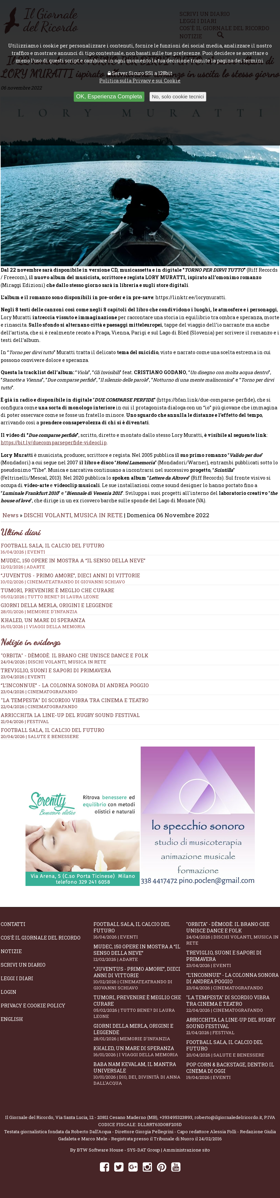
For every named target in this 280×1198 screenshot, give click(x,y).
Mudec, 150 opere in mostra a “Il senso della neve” (140, 568)
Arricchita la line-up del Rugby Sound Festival (70, 719)
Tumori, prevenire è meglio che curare (139, 1011)
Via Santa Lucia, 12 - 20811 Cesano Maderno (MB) (106, 1122)
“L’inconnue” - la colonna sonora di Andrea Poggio (75, 690)
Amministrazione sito (186, 1155)
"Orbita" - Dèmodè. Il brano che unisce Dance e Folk (74, 660)
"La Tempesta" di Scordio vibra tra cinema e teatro (74, 704)
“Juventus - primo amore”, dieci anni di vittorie (139, 983)
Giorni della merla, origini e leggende (139, 1036)
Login (8, 996)
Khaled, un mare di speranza (139, 1056)
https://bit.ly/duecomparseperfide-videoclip (54, 447)
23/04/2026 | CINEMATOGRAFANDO (39, 696)
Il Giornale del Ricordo (29, 1122)
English (12, 1024)
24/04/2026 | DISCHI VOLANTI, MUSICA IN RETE (53, 666)
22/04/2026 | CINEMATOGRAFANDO (39, 711)
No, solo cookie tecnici (178, 96)
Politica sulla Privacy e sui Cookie (139, 80)
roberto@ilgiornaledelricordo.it (228, 1122)
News (10, 520)
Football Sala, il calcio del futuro (52, 734)
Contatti (13, 929)
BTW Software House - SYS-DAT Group (118, 1155)
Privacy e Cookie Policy (33, 1010)
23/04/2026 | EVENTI (23, 681)
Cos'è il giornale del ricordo (41, 942)
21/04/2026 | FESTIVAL (25, 726)
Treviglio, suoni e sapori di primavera (56, 675)
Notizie (11, 956)
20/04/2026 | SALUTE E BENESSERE (40, 741)
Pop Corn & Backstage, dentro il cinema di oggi (232, 1075)
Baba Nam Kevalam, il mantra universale (139, 1078)
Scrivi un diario (23, 969)
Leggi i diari (17, 983)
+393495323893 (175, 1122)
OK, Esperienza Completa (109, 96)
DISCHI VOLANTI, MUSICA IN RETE (73, 520)
